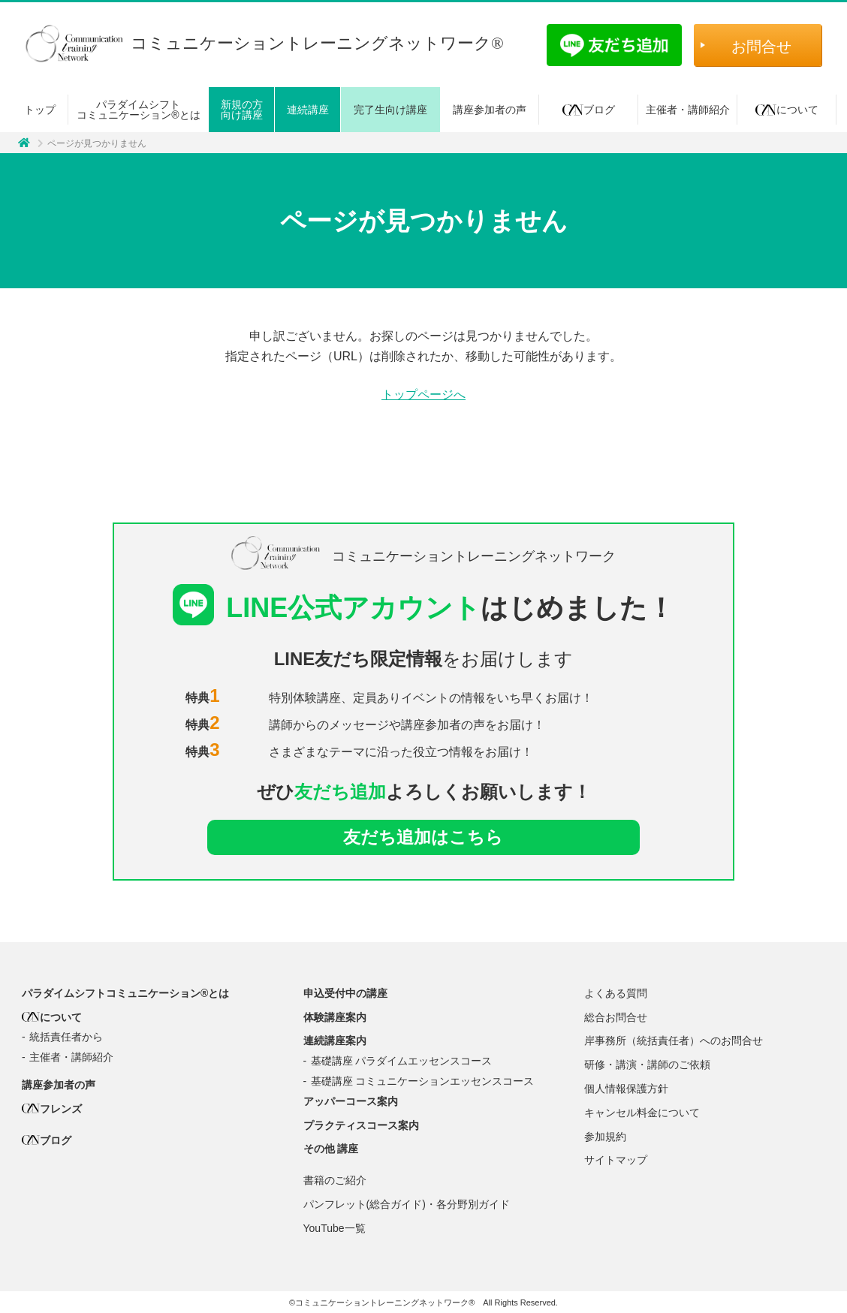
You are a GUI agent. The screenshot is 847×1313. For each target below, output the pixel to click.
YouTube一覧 (334, 1230)
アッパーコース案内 (350, 1103)
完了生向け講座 (390, 110)
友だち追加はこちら (423, 837)
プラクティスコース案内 (361, 1126)
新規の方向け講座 (242, 109)
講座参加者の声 (489, 110)
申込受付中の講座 (345, 995)
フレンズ (52, 1110)
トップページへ (423, 395)
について (786, 110)
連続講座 (308, 110)
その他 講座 (331, 1150)
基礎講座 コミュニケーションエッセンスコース (423, 1083)
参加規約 (605, 1137)
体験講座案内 (334, 1018)
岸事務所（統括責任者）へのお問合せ (673, 1042)
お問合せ (761, 46)
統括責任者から (66, 1038)
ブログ (588, 110)
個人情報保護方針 (626, 1090)
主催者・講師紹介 (688, 110)
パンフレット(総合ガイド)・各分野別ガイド (406, 1206)
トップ (40, 110)
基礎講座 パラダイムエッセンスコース (402, 1062)
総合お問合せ (615, 1018)
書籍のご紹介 (334, 1182)
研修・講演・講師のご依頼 (647, 1066)
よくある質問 (615, 995)
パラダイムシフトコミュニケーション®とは (138, 109)
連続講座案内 (334, 1042)
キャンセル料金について (642, 1114)
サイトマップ (615, 1161)
